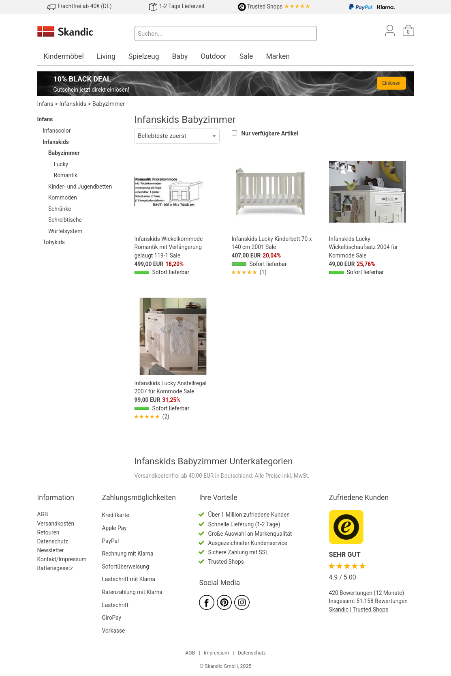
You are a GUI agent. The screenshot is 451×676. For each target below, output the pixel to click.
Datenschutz (52, 541)
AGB (42, 514)
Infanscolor (57, 130)
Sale (246, 56)
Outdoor (214, 56)
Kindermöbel (64, 56)
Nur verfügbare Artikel (269, 133)
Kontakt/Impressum (62, 559)
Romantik (65, 175)
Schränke (59, 209)
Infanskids (72, 104)
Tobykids (54, 242)
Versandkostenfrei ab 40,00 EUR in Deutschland (193, 475)
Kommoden (62, 197)
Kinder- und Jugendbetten (80, 186)
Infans (45, 104)
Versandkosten (56, 523)
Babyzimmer (108, 104)
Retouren (48, 532)
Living (106, 56)
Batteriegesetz (55, 568)
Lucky (61, 164)
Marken (278, 56)
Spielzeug (143, 56)
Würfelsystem (65, 231)
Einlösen (391, 83)
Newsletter (50, 550)
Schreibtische (65, 220)
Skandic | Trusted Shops (359, 609)
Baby (180, 56)
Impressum (216, 653)
